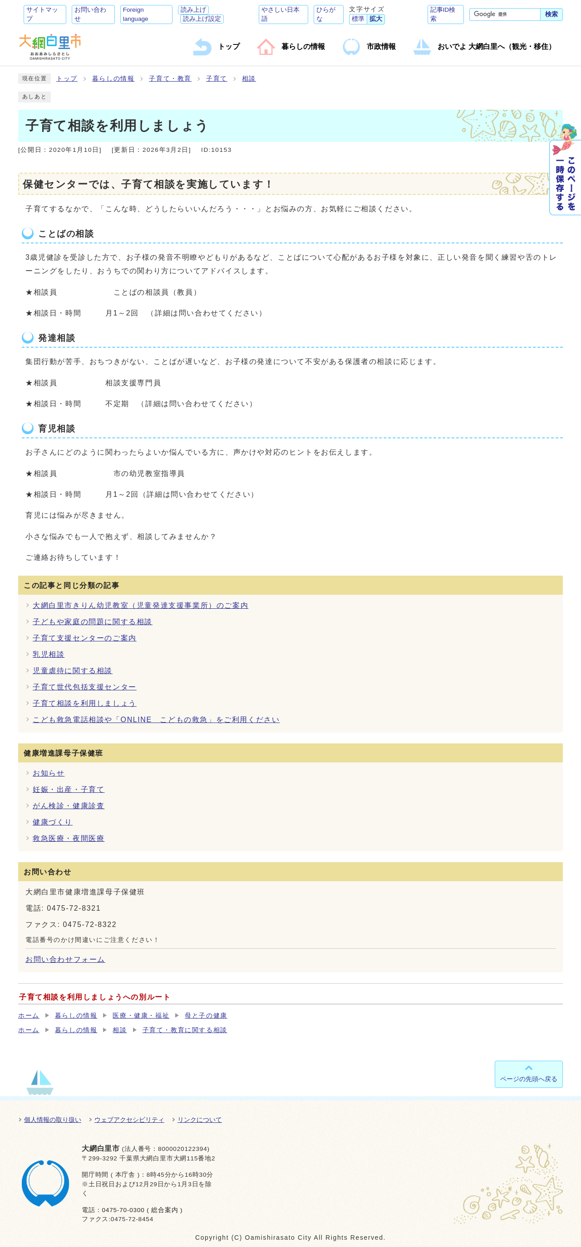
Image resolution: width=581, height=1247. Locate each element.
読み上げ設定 (202, 18)
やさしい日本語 (280, 14)
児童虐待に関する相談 (73, 670)
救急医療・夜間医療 (68, 838)
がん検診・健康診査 (68, 806)
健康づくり (53, 822)
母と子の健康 (206, 1015)
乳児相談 (48, 654)
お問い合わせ (90, 14)
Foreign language (135, 14)
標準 (358, 18)
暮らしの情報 (113, 78)
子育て (216, 78)
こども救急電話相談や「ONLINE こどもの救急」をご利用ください (156, 719)
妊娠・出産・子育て (68, 789)
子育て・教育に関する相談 (185, 1030)
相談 (249, 78)
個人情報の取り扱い (52, 1119)
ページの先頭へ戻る (528, 1078)
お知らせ (48, 773)
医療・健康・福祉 (141, 1015)
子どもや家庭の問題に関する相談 (93, 622)
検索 (551, 14)
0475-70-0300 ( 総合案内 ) (142, 1210)
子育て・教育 (170, 78)
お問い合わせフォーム (65, 959)
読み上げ (193, 9)
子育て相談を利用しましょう (85, 703)
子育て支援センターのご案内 (85, 638)
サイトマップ (42, 14)
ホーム (28, 1015)
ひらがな (325, 14)
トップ (67, 78)
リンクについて (199, 1119)
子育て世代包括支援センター (85, 687)
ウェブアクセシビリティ (129, 1119)
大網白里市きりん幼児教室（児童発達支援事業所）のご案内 (140, 605)
